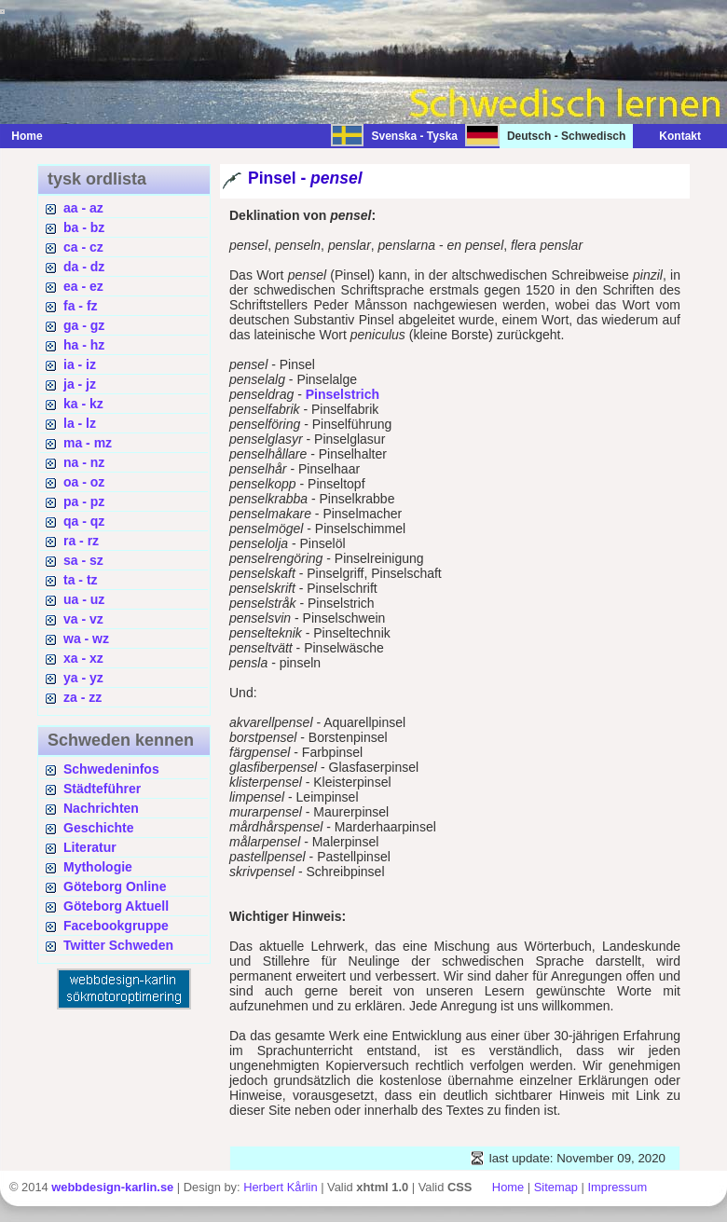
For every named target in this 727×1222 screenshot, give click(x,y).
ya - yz (83, 677)
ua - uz (83, 599)
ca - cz (83, 247)
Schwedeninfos (111, 769)
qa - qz (83, 521)
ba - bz (83, 227)
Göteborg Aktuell (116, 906)
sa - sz (83, 560)
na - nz (83, 462)
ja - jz (79, 384)
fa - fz (80, 305)
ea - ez (83, 286)
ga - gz (83, 325)
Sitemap (556, 1187)
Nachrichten (101, 808)
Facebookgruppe (116, 925)
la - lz (79, 423)
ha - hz (83, 344)
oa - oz (83, 481)
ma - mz (87, 442)
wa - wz (86, 638)
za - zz (82, 697)
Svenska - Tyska (414, 136)
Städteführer (102, 788)
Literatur (90, 847)
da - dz (83, 266)
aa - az (83, 207)
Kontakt (670, 136)
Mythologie (97, 866)
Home (26, 136)
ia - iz (79, 364)
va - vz (83, 618)
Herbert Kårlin (280, 1187)
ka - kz (83, 403)
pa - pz (83, 501)
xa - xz (83, 658)
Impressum (617, 1187)
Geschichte (98, 827)
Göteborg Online (114, 886)
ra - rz (81, 540)
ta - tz (80, 579)
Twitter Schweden (118, 945)
